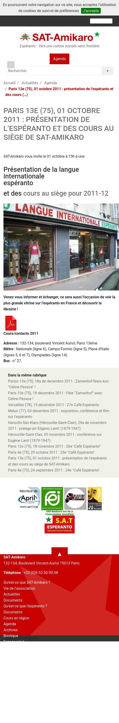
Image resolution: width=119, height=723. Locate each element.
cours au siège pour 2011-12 (66, 193)
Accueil (9, 83)
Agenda (59, 59)
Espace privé (13, 642)
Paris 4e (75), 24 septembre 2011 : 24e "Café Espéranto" (54, 470)
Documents (12, 600)
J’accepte (91, 11)
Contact (9, 647)
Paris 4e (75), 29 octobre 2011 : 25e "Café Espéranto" (51, 452)
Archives (10, 630)
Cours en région (16, 618)
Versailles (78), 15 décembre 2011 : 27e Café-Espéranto (53, 405)
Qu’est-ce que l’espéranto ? (25, 606)
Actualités (30, 83)
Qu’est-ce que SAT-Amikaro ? (26, 582)
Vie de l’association (19, 588)
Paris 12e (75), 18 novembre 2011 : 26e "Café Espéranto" (54, 446)
